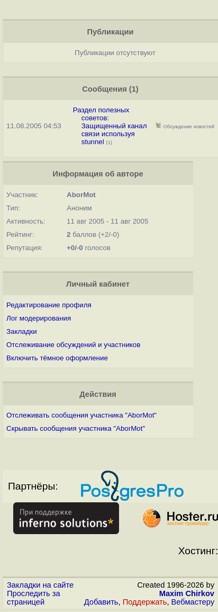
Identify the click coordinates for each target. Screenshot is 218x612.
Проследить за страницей (33, 597)
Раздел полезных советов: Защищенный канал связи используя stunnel (110, 126)
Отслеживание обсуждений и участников (73, 345)
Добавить (101, 602)
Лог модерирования (38, 318)
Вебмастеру (192, 602)
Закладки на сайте (40, 585)
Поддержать (145, 602)
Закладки (21, 331)
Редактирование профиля (49, 305)
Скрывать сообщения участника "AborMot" (75, 428)
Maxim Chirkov (186, 593)
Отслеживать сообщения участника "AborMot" (81, 415)
